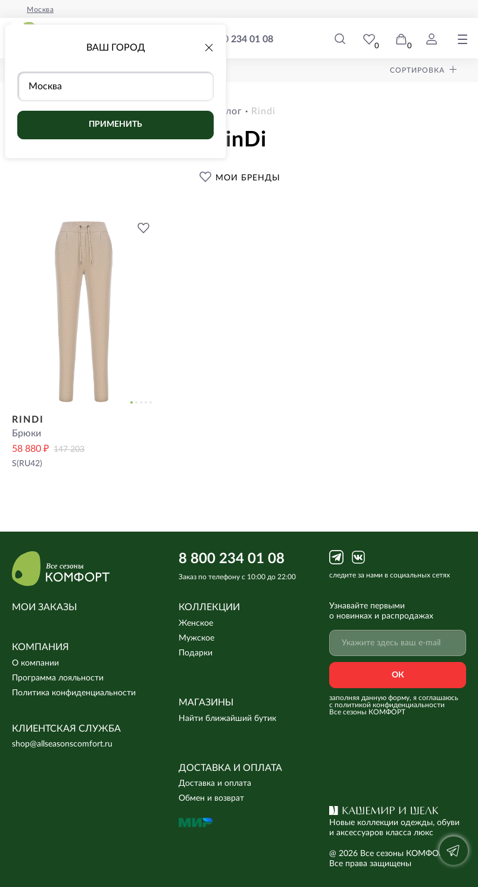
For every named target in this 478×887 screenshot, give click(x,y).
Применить (115, 124)
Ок (398, 675)
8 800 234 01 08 (239, 39)
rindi (263, 111)
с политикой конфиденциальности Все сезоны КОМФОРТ (387, 708)
